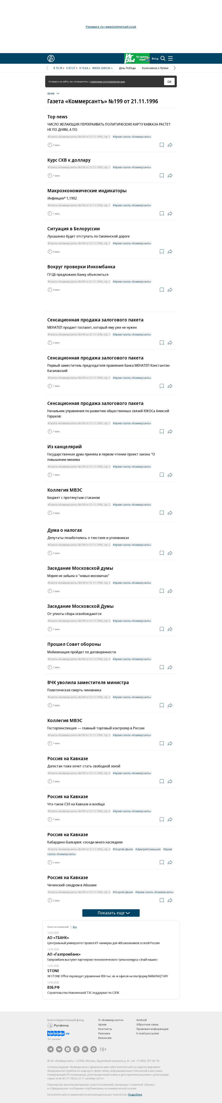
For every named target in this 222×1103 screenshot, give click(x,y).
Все (75, 926)
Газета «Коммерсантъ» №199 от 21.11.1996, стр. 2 (79, 466)
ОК (169, 81)
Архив (102, 1024)
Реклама (104, 1033)
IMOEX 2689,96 (101, 68)
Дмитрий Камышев (149, 849)
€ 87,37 (70, 68)
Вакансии (104, 1038)
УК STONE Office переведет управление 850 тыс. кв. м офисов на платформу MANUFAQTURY (107, 976)
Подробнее (135, 1094)
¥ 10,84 (83, 68)
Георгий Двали (124, 849)
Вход (155, 58)
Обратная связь (147, 1024)
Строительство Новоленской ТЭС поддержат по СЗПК (83, 993)
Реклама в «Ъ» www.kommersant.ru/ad (111, 27)
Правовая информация (152, 1029)
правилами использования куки (107, 81)
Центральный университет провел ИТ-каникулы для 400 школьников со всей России (103, 943)
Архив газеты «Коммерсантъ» (133, 137)
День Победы (127, 68)
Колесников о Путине (155, 68)
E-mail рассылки (147, 1033)
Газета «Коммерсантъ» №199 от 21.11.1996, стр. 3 (79, 773)
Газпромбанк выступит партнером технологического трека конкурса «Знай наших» (102, 959)
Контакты (105, 1029)
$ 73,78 (57, 68)
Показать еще (114, 913)
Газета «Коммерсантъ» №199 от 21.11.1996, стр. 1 (79, 137)
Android (141, 1020)
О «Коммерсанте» (111, 1020)
